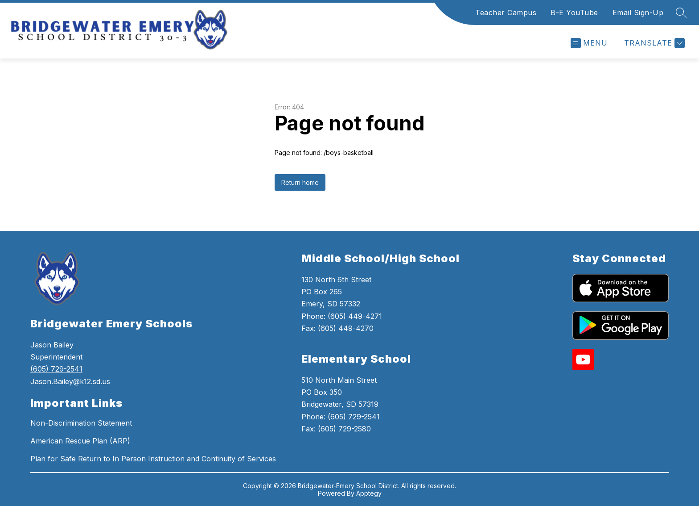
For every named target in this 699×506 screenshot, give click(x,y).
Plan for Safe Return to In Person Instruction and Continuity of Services (153, 458)
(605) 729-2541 (56, 368)
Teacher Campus (505, 12)
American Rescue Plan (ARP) (80, 440)
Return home (300, 182)
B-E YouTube (574, 12)
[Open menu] (589, 43)
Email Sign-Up (638, 12)
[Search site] (681, 12)
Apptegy (369, 493)
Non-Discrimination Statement (81, 422)
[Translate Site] (653, 43)
